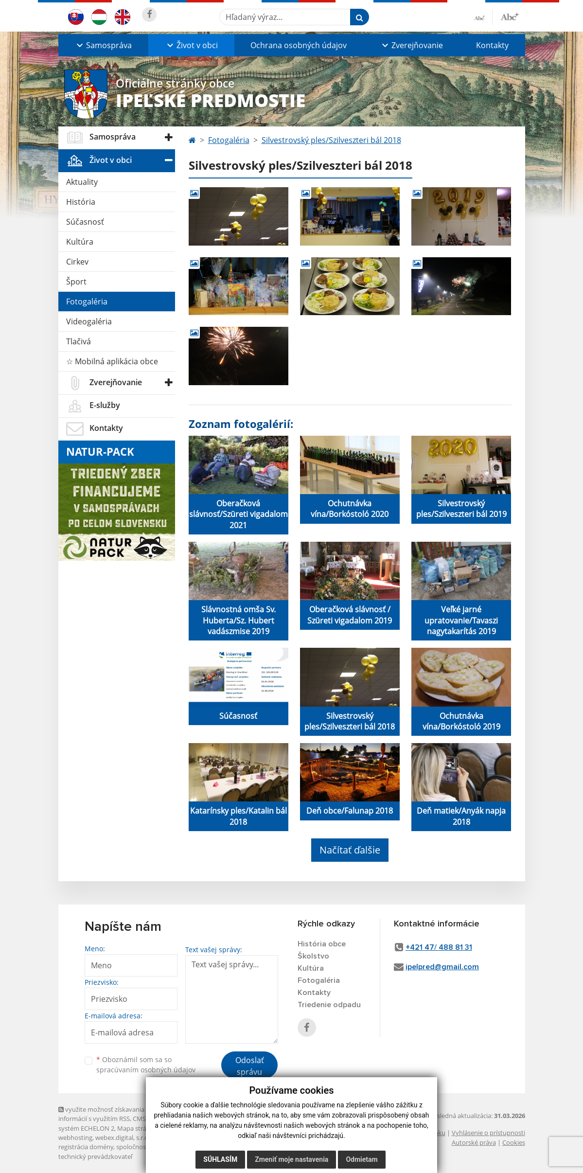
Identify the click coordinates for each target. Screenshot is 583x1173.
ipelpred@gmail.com (442, 967)
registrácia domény (85, 1146)
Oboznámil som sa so (145, 1064)
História (80, 201)
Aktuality (82, 182)
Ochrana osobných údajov (298, 45)
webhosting (75, 1137)
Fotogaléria (86, 301)
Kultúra (79, 241)
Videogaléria (89, 321)
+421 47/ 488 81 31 (439, 947)
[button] (103, 45)
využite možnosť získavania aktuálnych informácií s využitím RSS (118, 1114)
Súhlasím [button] (220, 1159)
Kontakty (492, 45)
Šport (76, 281)
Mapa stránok (137, 1128)
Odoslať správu (249, 1066)
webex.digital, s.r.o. (122, 1137)
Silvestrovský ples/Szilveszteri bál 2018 (331, 140)
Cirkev (77, 261)
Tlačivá (78, 341)
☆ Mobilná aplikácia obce (112, 361)
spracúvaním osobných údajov (145, 1069)
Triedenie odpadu (329, 1005)
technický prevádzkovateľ (95, 1156)
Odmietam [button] (361, 1159)
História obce (322, 944)
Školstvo (313, 956)
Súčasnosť (85, 221)
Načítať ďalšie (349, 849)
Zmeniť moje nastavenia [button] (291, 1159)
